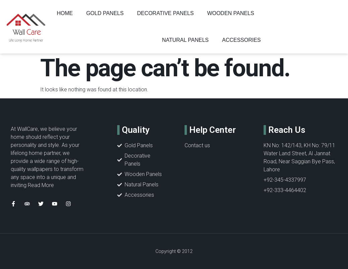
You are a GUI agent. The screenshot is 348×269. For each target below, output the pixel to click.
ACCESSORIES (241, 40)
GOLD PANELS (105, 13)
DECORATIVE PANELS (165, 13)
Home (65, 13)
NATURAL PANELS (185, 40)
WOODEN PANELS (230, 13)
